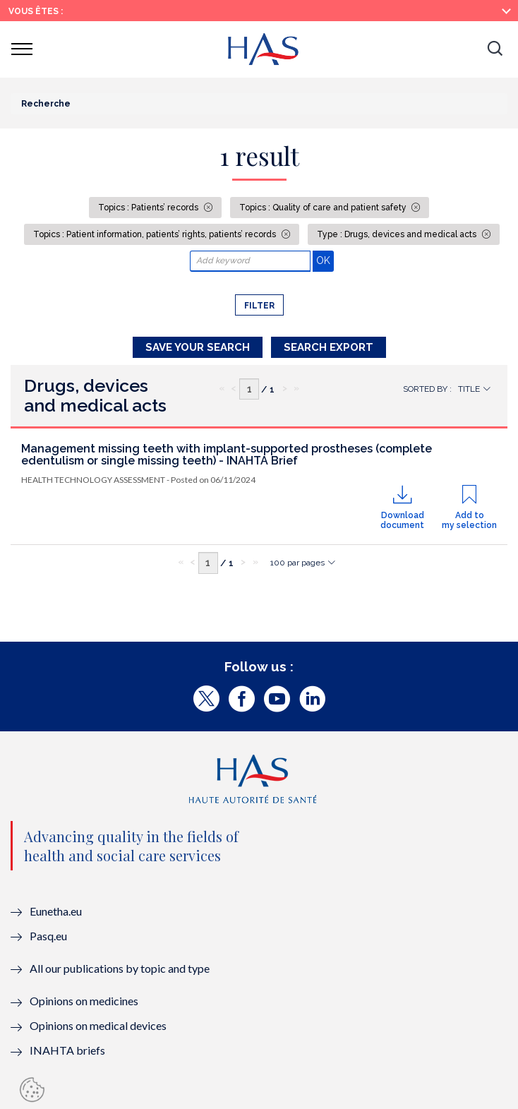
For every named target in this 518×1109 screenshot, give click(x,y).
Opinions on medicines (84, 1000)
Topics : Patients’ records (149, 207)
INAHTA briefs (67, 1050)
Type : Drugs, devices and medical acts (397, 234)
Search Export (328, 347)
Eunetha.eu (56, 911)
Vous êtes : (35, 11)
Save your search (197, 347)
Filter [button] (259, 306)
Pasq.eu (48, 935)
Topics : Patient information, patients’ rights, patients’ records (155, 234)
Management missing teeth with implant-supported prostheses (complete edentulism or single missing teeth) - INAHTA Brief (226, 455)
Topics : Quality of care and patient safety (324, 207)
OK (325, 260)
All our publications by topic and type (120, 968)
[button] (495, 49)
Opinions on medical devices (98, 1025)
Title (469, 389)
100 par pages (297, 563)
